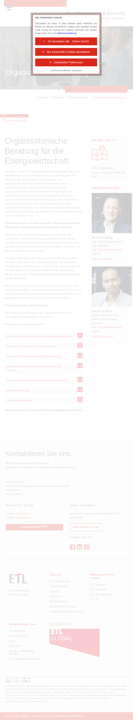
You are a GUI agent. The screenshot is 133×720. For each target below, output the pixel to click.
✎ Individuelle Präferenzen (66, 62)
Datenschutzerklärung (66, 33)
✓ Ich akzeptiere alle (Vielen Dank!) (66, 41)
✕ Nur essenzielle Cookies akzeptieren (66, 51)
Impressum (77, 70)
